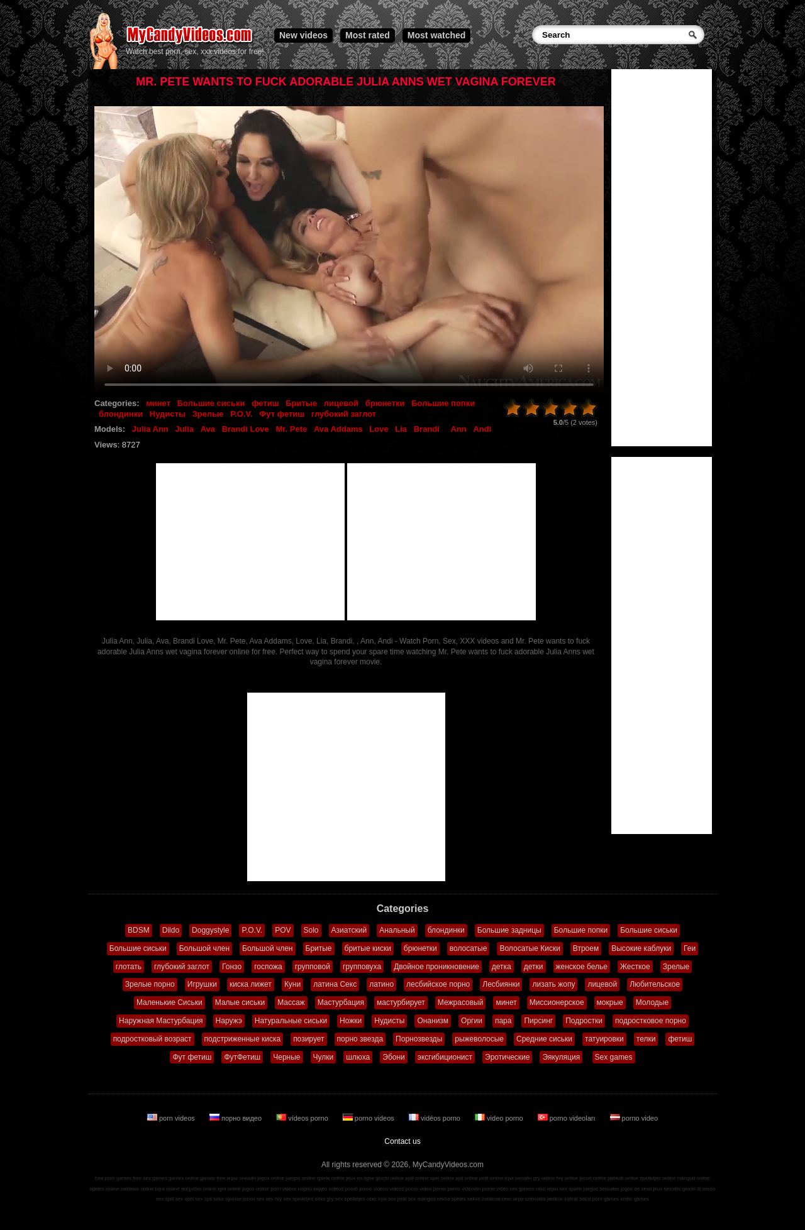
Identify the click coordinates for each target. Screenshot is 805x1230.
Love (378, 429)
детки (533, 966)
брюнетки (385, 403)
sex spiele (571, 1189)
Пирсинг (538, 1020)
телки (646, 1039)
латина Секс (335, 984)
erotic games (634, 1199)
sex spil (203, 1199)
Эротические (507, 1057)
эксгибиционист (445, 1057)
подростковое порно (650, 1020)
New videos (303, 35)
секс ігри (377, 1199)
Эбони (393, 1057)
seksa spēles (451, 1199)
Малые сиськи (240, 1002)
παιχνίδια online (198, 1189)
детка (501, 966)
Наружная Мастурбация (161, 1020)
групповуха (362, 966)
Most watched (437, 35)
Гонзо (232, 966)
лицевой (341, 403)
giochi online (390, 1178)
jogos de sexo (636, 1189)
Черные (286, 1057)
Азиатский (349, 930)
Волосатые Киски (529, 948)
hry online (567, 1178)
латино (381, 984)
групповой (312, 966)
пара (503, 1020)
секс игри (513, 1199)
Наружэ (229, 1020)
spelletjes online (657, 1178)
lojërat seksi (577, 1199)
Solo (311, 930)
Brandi (427, 429)
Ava (208, 429)
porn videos (172, 1118)
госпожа (268, 966)
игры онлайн (241, 1178)
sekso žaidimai (483, 1199)
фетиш (265, 403)
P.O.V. (241, 414)
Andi (482, 429)
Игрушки (202, 984)
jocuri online (592, 1178)
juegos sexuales (601, 1189)
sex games (522, 1189)
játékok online (623, 1178)
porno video (634, 1118)
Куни (292, 984)
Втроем (586, 948)
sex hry (273, 1199)
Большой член (204, 948)
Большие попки (443, 403)
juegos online (300, 1178)
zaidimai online (137, 1189)
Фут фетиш (281, 414)
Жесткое (635, 966)
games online (184, 1178)
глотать (129, 966)
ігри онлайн (518, 1178)
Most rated (367, 35)
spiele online (331, 1178)
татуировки (604, 1039)
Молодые (652, 1002)
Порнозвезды (419, 1039)
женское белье (582, 966)
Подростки (583, 1020)
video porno (500, 1118)
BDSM (139, 930)
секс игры (546, 1189)
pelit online (491, 1178)
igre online (229, 1189)
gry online (544, 1178)
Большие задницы (509, 930)
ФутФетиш (242, 1057)
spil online (466, 1178)
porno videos (369, 1118)
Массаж (291, 1002)
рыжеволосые (479, 1039)
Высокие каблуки (641, 948)
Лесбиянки (500, 984)
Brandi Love (245, 429)
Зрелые (208, 414)
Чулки (323, 1057)
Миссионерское (557, 1002)
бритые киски (368, 948)
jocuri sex (253, 1199)
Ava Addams (338, 429)
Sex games (614, 1057)
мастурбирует (401, 1002)
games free (212, 1178)
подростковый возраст (152, 1039)
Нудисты (168, 414)
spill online (416, 1178)
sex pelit (397, 1199)
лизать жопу (553, 984)
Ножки (351, 1020)
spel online (442, 1178)
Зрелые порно (150, 984)
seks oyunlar (227, 1199)
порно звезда (360, 1039)
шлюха (358, 1057)
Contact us (402, 1141)
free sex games (150, 1178)
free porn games (113, 1178)
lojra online (167, 1189)
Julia (184, 429)
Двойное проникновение (436, 966)
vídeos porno (303, 1118)
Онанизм (432, 1020)
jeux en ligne (360, 1178)
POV (283, 930)
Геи (690, 948)
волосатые (468, 948)
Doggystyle (210, 930)
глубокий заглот (343, 414)
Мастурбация (341, 1002)
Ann (459, 429)
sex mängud (422, 1199)
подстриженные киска (242, 1039)
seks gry (324, 1199)
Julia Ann (150, 429)
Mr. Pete (291, 429)
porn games (605, 1199)
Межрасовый (461, 1002)
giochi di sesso (698, 1189)
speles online (104, 1189)
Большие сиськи (211, 403)
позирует (308, 1039)
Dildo (170, 930)
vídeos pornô (343, 1189)
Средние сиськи (544, 1039)
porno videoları (567, 1118)
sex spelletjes (298, 1199)
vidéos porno (435, 1118)
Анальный (397, 930)
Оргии (471, 1020)
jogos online (270, 1178)
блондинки (121, 414)
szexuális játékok (544, 1199)
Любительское (655, 984)
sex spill (165, 1199)
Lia (401, 429)
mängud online (693, 1178)
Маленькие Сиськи (169, 1002)
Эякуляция (561, 1057)
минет (158, 403)
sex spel (184, 1199)
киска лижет (251, 984)
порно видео (236, 1118)
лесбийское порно (438, 984)
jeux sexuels (667, 1189)
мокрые (610, 1002)
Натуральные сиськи (291, 1020)
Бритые (301, 403)
